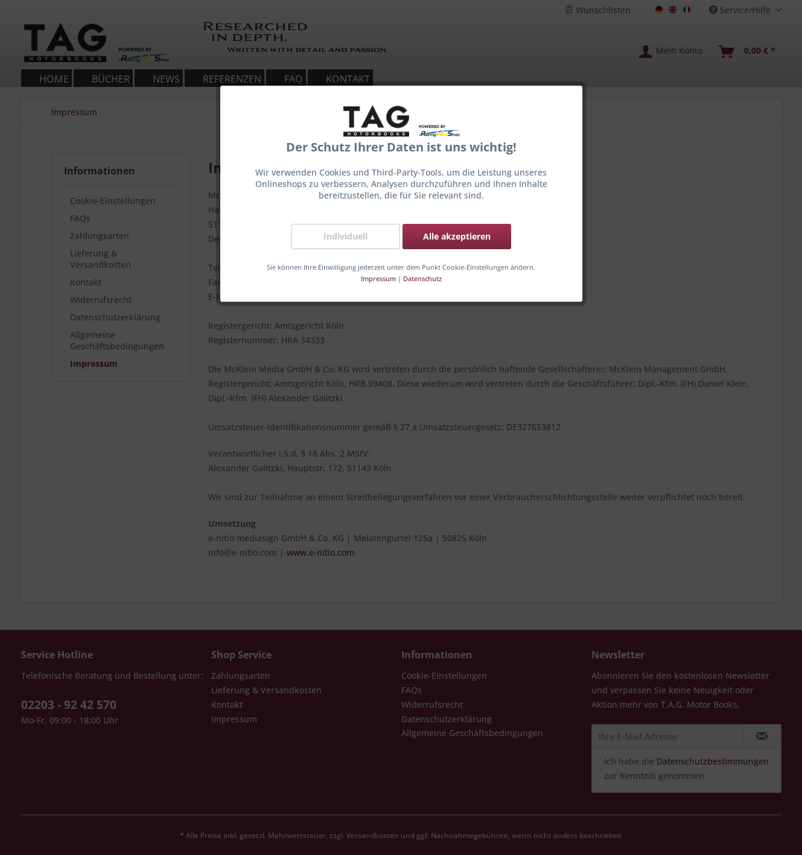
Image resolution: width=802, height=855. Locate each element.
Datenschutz (422, 278)
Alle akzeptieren (457, 236)
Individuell (345, 236)
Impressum (378, 278)
